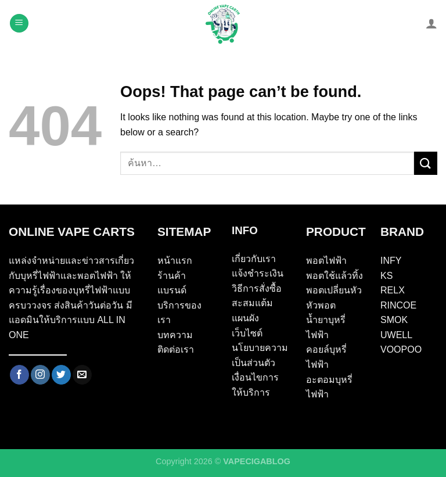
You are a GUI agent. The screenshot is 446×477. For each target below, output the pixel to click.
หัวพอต (321, 305)
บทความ (175, 335)
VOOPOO (401, 349)
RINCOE (398, 305)
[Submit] (425, 163)
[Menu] (19, 23)
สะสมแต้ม (252, 303)
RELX (392, 290)
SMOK (394, 320)
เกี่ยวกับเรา (254, 259)
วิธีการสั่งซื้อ (257, 288)
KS (386, 276)
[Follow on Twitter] (61, 375)
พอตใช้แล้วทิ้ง (334, 276)
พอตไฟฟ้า (326, 261)
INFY (390, 261)
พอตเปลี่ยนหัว (334, 290)
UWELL (396, 335)
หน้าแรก (174, 261)
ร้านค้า (171, 276)
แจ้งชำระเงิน (257, 273)
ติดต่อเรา (175, 349)
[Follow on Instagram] (40, 375)
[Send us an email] (82, 375)
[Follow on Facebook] (19, 375)
